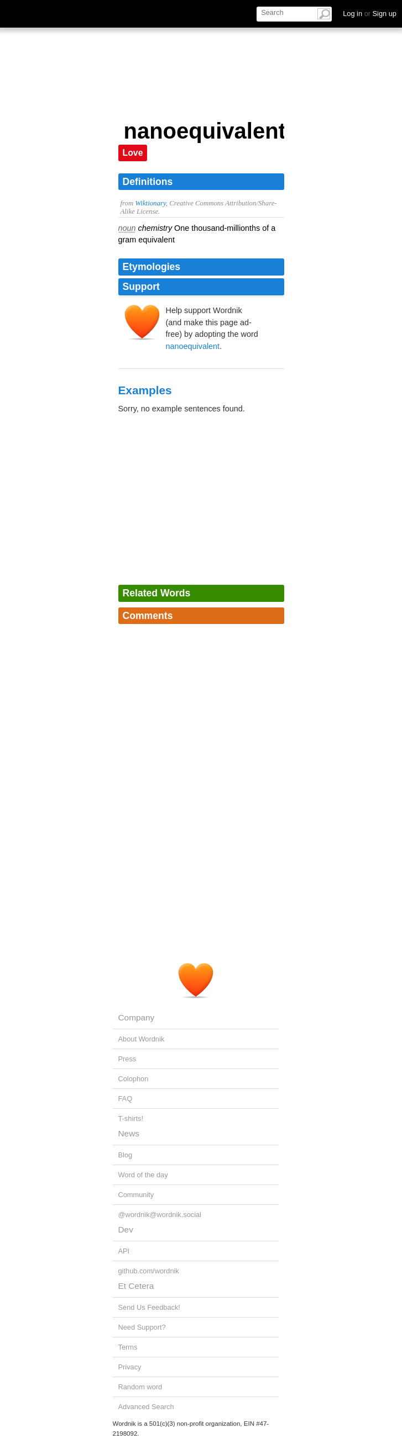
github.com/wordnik (148, 1271)
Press (127, 1059)
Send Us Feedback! (149, 1307)
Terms (128, 1347)
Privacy (130, 1367)
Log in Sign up (369, 13)
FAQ (125, 1098)
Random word (140, 1387)
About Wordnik (141, 1039)
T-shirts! (131, 1118)
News (128, 1133)
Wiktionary (150, 203)
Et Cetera (136, 1285)
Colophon (133, 1079)
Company (136, 1017)
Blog (125, 1155)
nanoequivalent (193, 346)
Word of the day (143, 1175)
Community (136, 1195)
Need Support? (142, 1327)
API (124, 1251)
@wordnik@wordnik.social (159, 1214)
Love (133, 152)
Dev (125, 1229)
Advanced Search (146, 1407)
